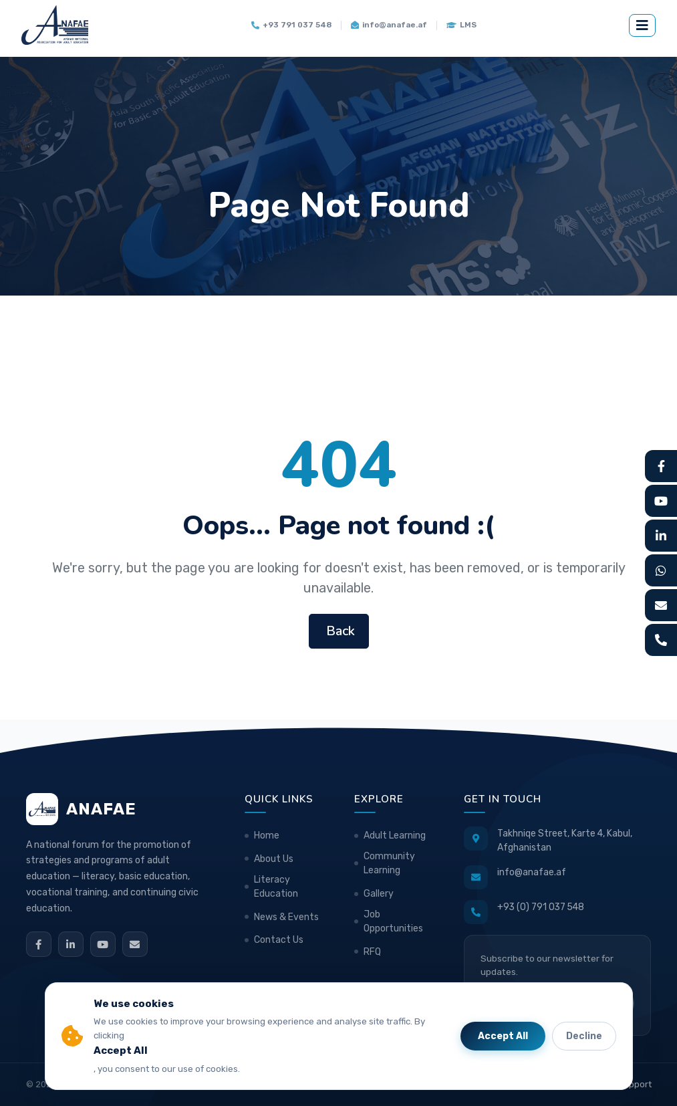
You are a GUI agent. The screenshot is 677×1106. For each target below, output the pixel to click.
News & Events (286, 917)
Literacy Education (276, 886)
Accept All (503, 1036)
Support (635, 1084)
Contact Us (278, 940)
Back (339, 631)
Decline (584, 1036)
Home (266, 835)
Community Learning (389, 863)
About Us (273, 859)
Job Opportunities (393, 921)
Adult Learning (395, 835)
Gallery (379, 893)
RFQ (372, 952)
